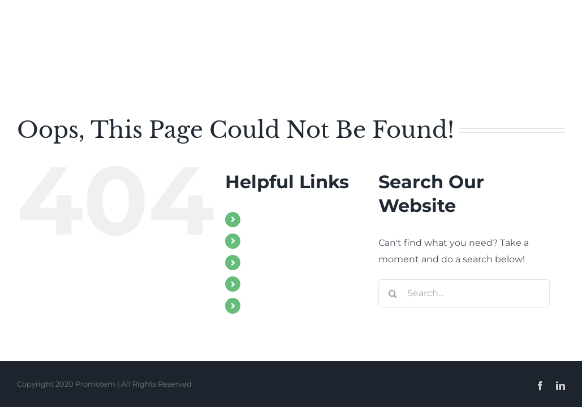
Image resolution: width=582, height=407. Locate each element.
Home (261, 219)
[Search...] (464, 293)
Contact (265, 284)
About (261, 241)
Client (260, 305)
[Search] (392, 293)
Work (259, 262)
